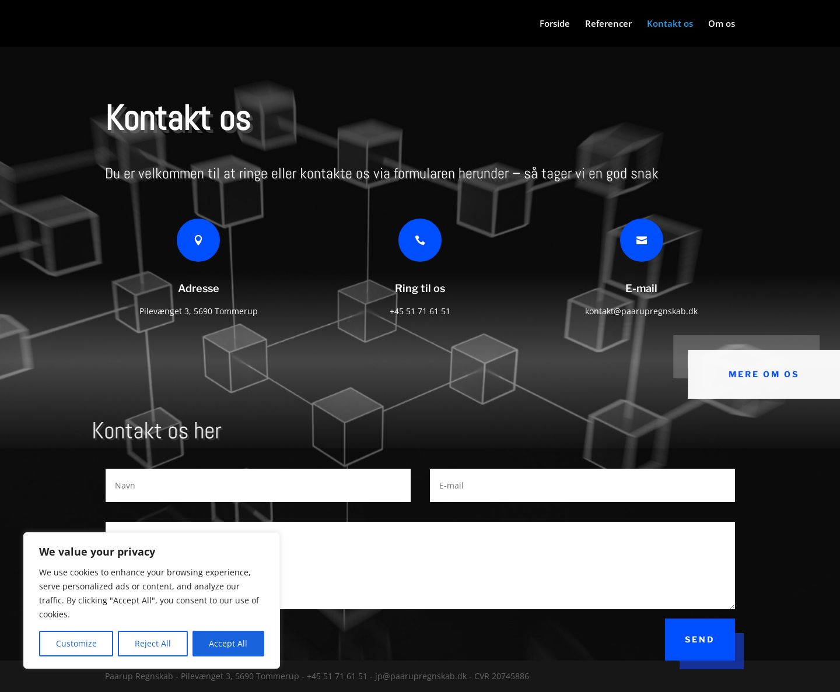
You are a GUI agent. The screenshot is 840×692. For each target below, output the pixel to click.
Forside (555, 24)
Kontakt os (670, 24)
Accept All (228, 643)
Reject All (153, 643)
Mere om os (765, 374)
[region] (151, 600)
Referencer (608, 24)
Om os (721, 24)
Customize (76, 643)
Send (700, 639)
